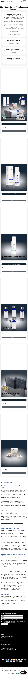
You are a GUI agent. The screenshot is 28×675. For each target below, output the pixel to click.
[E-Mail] (12, 617)
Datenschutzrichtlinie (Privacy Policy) (11, 621)
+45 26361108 (5, 643)
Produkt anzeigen (14, 200)
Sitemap (2, 650)
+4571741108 (5, 641)
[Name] (12, 615)
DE (24, 1)
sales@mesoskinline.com (6, 644)
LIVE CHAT (23, 672)
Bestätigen (4, 624)
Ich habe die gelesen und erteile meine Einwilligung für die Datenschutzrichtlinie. (14, 622)
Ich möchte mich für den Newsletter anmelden (13, 619)
